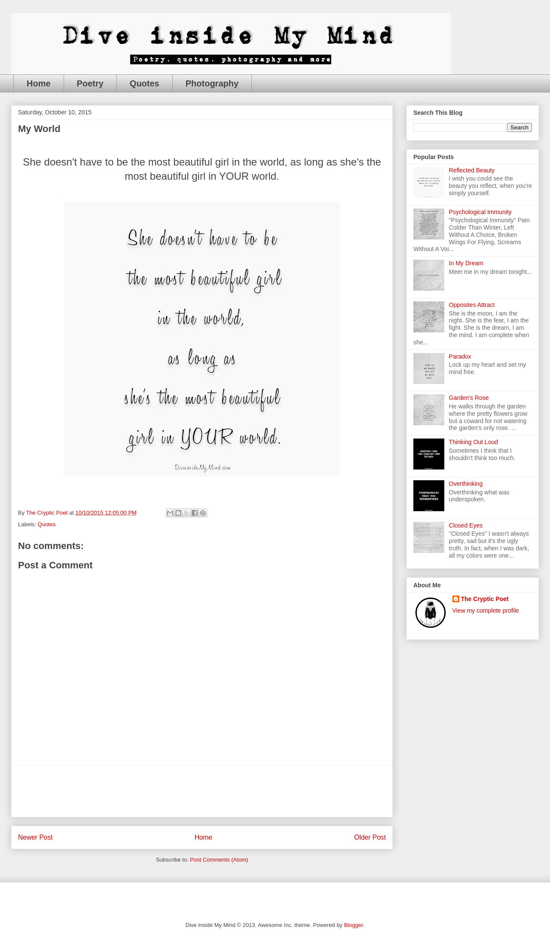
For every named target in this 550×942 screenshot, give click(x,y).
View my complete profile (485, 610)
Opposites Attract (472, 304)
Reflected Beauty (472, 170)
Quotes (144, 83)
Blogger (353, 925)
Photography (212, 83)
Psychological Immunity (480, 212)
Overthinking (466, 483)
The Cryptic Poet (485, 598)
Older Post (370, 837)
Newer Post (35, 837)
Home (39, 83)
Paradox (460, 356)
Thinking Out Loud (473, 442)
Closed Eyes (466, 525)
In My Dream (466, 263)
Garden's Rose (469, 397)
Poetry (90, 83)
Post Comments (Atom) (219, 859)
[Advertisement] (202, 791)
